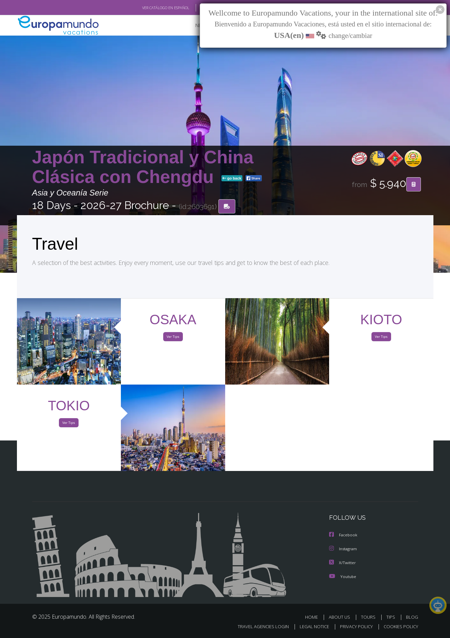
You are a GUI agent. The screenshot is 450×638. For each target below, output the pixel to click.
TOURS (369, 616)
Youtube (342, 576)
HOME (314, 616)
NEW (193, 25)
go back (231, 179)
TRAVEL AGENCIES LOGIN (256, 626)
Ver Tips (173, 338)
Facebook (343, 535)
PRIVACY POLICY (353, 626)
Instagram (344, 549)
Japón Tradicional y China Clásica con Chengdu (143, 167)
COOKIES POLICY (399, 626)
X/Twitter (342, 562)
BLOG (412, 616)
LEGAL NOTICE (309, 626)
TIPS (392, 616)
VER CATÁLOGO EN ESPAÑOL (150, 8)
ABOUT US (341, 616)
